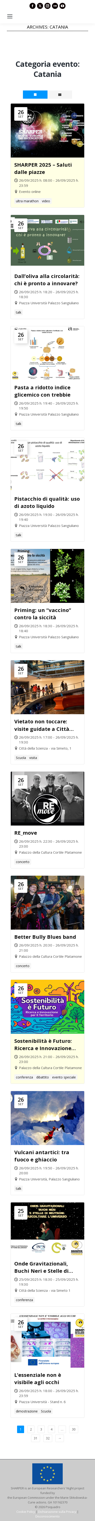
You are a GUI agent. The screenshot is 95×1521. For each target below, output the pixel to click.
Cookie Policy (25, 1512)
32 (48, 1438)
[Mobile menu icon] (10, 16)
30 (74, 1429)
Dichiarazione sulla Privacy (57, 1512)
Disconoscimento (47, 1516)
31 (35, 1438)
